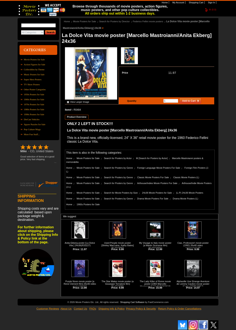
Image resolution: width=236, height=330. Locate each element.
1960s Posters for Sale (34, 99)
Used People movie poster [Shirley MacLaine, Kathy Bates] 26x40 (117, 245)
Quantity (131, 101)
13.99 (83, 287)
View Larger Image (79, 102)
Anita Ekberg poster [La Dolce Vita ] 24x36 (80, 244)
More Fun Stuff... (32, 134)
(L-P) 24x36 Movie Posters (189, 193)
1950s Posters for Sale (34, 94)
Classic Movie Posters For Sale (153, 177)
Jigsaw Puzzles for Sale (34, 124)
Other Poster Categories (35, 89)
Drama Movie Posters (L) (185, 198)
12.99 (159, 249)
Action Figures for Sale (34, 64)
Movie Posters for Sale (34, 59)
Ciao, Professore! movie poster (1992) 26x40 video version (193, 245)
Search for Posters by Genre (118, 168)
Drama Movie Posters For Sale (152, 198)
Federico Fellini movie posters (148, 21)
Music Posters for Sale (34, 74)
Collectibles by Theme (34, 69)
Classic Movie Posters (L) (186, 177)
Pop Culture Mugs (32, 129)
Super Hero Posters (32, 79)
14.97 (197, 287)
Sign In (211, 2)
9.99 (121, 249)
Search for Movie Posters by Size (121, 193)
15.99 (159, 287)
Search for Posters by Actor (118, 158)
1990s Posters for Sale (34, 114)
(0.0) (212, 9)
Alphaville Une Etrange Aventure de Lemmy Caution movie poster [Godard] (192, 284)
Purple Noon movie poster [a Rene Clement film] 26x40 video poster (80, 284)
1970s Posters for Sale (34, 104)
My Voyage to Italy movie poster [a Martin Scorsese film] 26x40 (155, 245)
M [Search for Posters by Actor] (152, 158)
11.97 (172, 72)
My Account (178, 2)
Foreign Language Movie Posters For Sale (158, 168)
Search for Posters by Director (114, 21)
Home (164, 2)
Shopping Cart (195, 2)
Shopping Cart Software (132, 302)
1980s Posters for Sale (34, 109)
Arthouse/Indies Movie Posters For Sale (157, 183)
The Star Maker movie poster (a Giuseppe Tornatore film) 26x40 (118, 284)
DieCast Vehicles (31, 119)
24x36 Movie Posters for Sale (157, 193)
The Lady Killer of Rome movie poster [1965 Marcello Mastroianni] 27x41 (155, 284)
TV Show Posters (32, 84)
